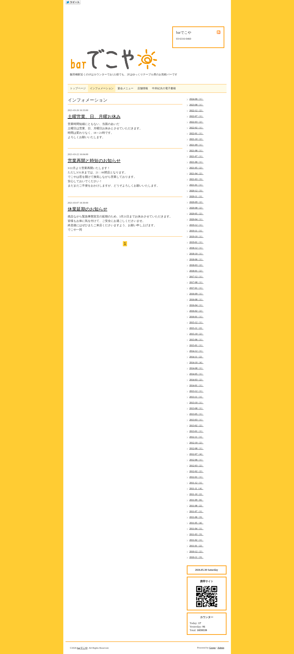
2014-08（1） (196, 368)
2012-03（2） (196, 465)
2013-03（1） (196, 419)
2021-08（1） (196, 150)
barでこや (82, 648)
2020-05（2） (196, 213)
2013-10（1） (196, 402)
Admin (220, 647)
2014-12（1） (196, 351)
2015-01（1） (196, 345)
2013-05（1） (196, 414)
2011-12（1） (196, 482)
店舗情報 (142, 88)
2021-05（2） (196, 167)
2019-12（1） (196, 225)
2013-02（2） (196, 425)
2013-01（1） (196, 431)
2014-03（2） (196, 379)
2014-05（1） (196, 373)
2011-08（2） (196, 505)
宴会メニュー (125, 88)
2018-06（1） (196, 259)
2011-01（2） (196, 545)
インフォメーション (102, 88)
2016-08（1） (196, 299)
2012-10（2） (196, 442)
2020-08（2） (196, 207)
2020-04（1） (196, 219)
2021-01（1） (196, 184)
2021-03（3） (196, 179)
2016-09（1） (196, 293)
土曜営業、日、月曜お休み (94, 116)
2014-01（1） (196, 385)
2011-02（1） (196, 540)
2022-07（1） (196, 116)
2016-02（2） (196, 310)
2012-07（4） (196, 454)
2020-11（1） (196, 196)
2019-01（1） (196, 242)
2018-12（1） (196, 247)
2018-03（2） (196, 265)
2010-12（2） (196, 551)
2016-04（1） (196, 305)
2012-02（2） (196, 471)
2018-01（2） (196, 270)
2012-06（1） (196, 459)
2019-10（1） (196, 236)
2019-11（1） (196, 230)
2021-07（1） (196, 156)
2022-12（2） (196, 110)
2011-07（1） (196, 511)
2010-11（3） (196, 557)
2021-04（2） (196, 173)
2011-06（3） (196, 517)
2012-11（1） (196, 436)
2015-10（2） (196, 333)
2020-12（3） (196, 190)
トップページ (78, 88)
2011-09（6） (196, 499)
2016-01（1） (196, 316)
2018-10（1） (196, 253)
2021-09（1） (196, 144)
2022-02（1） (196, 127)
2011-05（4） (196, 522)
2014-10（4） (196, 362)
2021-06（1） (196, 162)
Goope (212, 647)
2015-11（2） (196, 328)
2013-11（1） (196, 396)
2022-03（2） (196, 121)
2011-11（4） (196, 488)
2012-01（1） (196, 477)
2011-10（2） (196, 494)
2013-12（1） (196, 391)
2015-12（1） (196, 322)
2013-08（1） (196, 408)
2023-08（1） (196, 104)
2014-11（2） (196, 356)
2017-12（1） (196, 276)
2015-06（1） (196, 339)
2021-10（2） (196, 139)
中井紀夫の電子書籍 (164, 88)
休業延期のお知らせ (87, 209)
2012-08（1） (196, 448)
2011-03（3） (196, 534)
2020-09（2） (196, 202)
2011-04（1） (196, 528)
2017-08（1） (196, 282)
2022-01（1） (196, 133)
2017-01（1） (196, 288)
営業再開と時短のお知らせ (94, 160)
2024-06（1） (196, 99)
